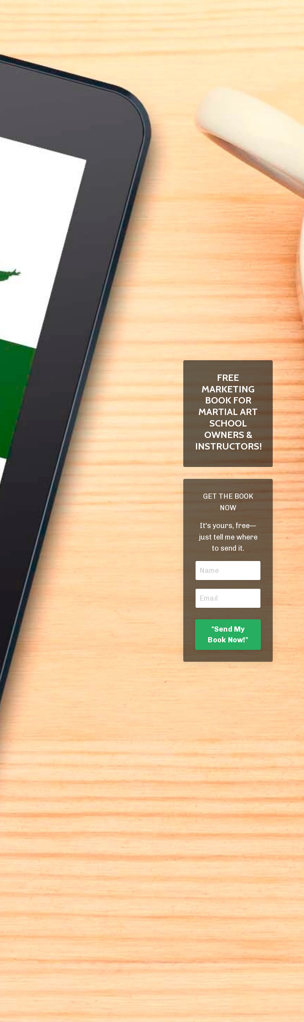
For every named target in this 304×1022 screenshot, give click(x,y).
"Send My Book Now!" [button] (228, 634)
